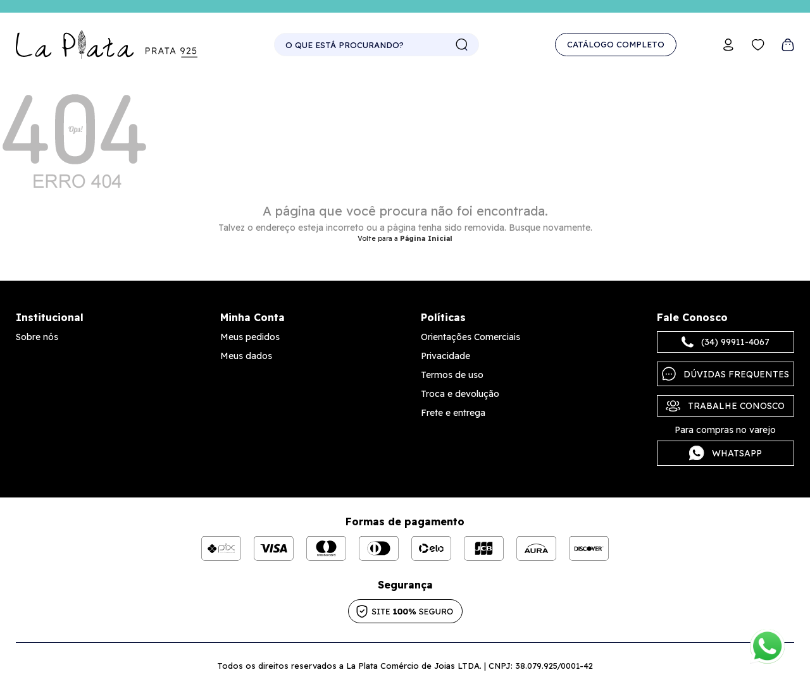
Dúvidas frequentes (725, 374)
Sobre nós (37, 337)
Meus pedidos (250, 337)
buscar (462, 45)
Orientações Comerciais (470, 337)
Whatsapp (725, 453)
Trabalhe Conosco (725, 406)
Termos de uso (452, 375)
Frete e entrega (453, 412)
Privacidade (445, 356)
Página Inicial (426, 238)
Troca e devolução (460, 393)
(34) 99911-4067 (726, 342)
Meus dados (246, 356)
